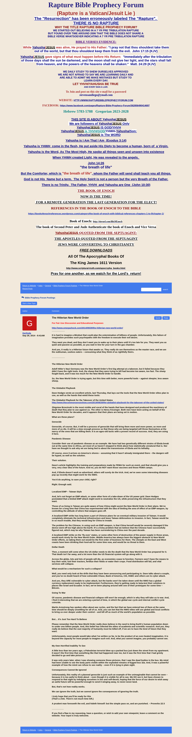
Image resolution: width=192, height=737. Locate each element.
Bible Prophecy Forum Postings (65, 286)
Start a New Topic (29, 303)
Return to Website (29, 286)
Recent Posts (27, 289)
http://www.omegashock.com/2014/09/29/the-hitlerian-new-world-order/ (87, 328)
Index (40, 286)
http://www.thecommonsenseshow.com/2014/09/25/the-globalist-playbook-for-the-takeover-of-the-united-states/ (108, 402)
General (48, 286)
